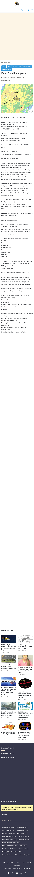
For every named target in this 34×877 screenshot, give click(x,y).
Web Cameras (17, 868)
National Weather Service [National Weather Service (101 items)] (9, 845)
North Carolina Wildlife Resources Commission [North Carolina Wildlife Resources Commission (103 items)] (15, 848)
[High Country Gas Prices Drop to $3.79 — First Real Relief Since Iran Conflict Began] (8, 639)
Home (4, 62)
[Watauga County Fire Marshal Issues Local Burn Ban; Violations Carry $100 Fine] (25, 726)
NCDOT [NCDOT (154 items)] (23, 845)
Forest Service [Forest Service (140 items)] (24, 836)
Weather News (27, 66)
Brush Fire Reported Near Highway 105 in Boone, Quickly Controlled (8, 713)
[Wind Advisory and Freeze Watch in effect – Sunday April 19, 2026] (25, 639)
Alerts (3, 66)
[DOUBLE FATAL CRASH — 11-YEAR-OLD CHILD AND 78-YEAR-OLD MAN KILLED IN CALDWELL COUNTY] (8, 681)
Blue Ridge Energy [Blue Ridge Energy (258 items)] (22, 830)
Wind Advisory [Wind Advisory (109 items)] (25, 855)
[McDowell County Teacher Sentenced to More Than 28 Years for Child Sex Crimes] (25, 660)
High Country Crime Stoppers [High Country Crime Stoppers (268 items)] (10, 842)
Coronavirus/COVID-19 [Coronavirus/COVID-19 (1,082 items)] (9, 836)
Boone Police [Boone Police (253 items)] (21, 833)
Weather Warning (6, 69)
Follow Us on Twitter (7, 757)
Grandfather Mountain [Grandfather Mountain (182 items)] (25, 839)
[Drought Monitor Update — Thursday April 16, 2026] (8, 726)
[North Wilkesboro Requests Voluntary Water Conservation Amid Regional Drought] (25, 706)
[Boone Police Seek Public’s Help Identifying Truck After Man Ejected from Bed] (25, 683)
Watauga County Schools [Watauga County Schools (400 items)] (9, 855)
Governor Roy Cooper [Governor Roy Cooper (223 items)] (9, 839)
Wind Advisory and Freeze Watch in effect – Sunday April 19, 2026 (25, 646)
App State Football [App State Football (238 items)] (8, 830)
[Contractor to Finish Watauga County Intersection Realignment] (8, 659)
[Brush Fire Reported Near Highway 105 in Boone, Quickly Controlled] (8, 706)
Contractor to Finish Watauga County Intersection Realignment (8, 666)
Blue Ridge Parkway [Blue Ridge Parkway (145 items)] (8, 833)
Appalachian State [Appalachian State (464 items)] (8, 827)
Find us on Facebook (7, 753)
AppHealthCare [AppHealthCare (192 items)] (22, 827)
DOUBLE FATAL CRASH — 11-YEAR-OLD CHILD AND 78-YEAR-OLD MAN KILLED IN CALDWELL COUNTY (8, 691)
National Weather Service (9, 77)
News (9, 62)
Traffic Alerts (26, 868)
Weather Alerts (17, 66)
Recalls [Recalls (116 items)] (5, 851)
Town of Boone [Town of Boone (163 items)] (16, 851)
